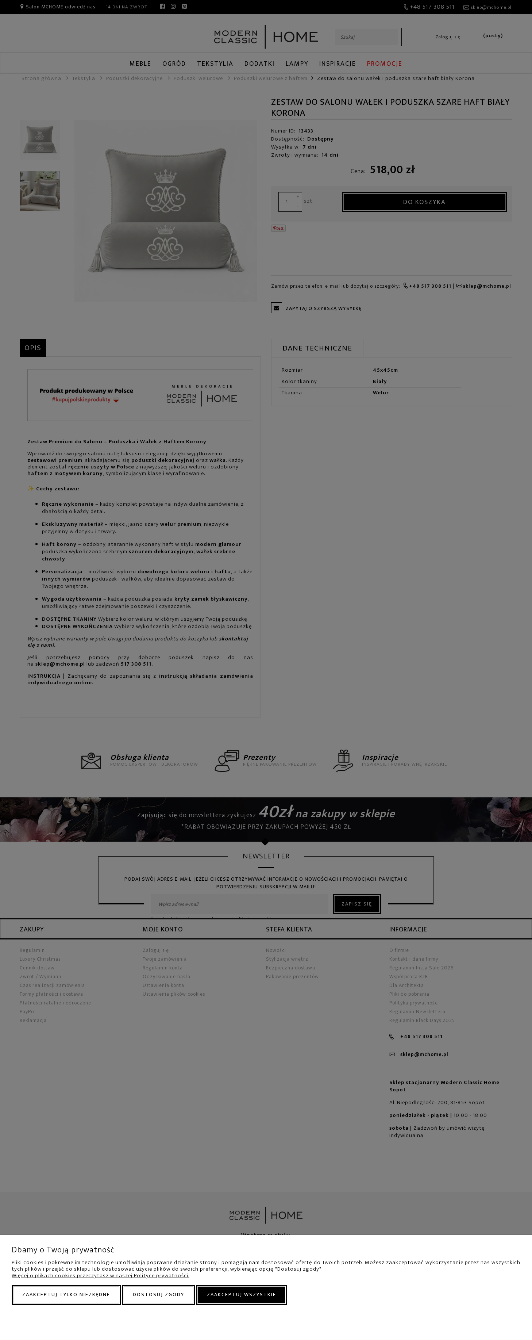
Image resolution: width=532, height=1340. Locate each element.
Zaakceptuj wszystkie (241, 1294)
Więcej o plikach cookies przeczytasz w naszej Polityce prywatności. (100, 1275)
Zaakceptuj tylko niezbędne (66, 1294)
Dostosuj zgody (158, 1294)
